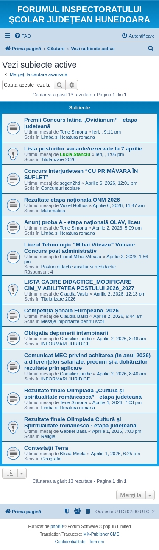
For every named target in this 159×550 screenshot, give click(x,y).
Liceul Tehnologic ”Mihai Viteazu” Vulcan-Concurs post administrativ (79, 247)
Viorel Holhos (73, 205)
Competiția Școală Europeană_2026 (71, 310)
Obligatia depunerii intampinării (66, 333)
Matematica (53, 210)
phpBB (56, 526)
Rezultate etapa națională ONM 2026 (72, 200)
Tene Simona (73, 131)
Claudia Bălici (74, 316)
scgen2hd (70, 183)
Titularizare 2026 (58, 159)
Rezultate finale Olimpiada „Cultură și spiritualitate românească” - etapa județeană (83, 393)
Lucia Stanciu (75, 154)
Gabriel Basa (73, 431)
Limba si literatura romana (68, 137)
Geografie (51, 458)
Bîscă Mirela (73, 453)
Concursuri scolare (60, 188)
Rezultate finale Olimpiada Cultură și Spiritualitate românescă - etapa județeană (80, 422)
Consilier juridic (76, 338)
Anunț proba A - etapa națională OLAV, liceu (82, 222)
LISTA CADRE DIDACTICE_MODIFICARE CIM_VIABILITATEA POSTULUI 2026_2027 (79, 285)
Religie (48, 436)
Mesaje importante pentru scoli (73, 321)
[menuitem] (22, 36)
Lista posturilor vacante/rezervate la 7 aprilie (83, 148)
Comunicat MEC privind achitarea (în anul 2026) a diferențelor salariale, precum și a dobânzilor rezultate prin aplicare (87, 361)
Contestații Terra (46, 448)
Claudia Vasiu (74, 293)
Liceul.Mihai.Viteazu (80, 256)
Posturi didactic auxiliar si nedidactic (78, 266)
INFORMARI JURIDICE (65, 343)
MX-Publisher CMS (101, 534)
